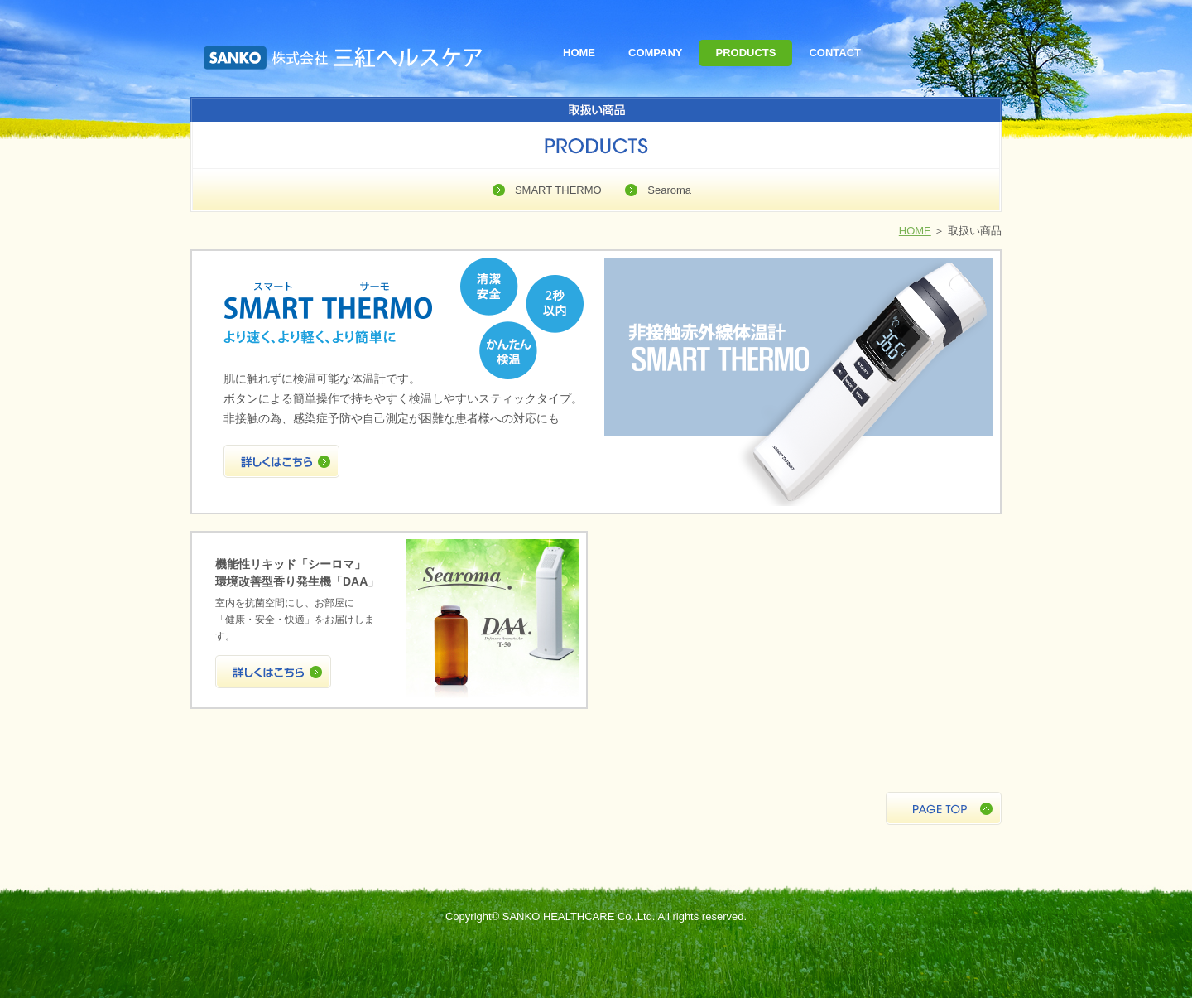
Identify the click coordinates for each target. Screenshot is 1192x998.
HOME (579, 52)
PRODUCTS (745, 52)
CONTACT (835, 52)
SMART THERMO (558, 190)
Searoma (669, 190)
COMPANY (655, 52)
